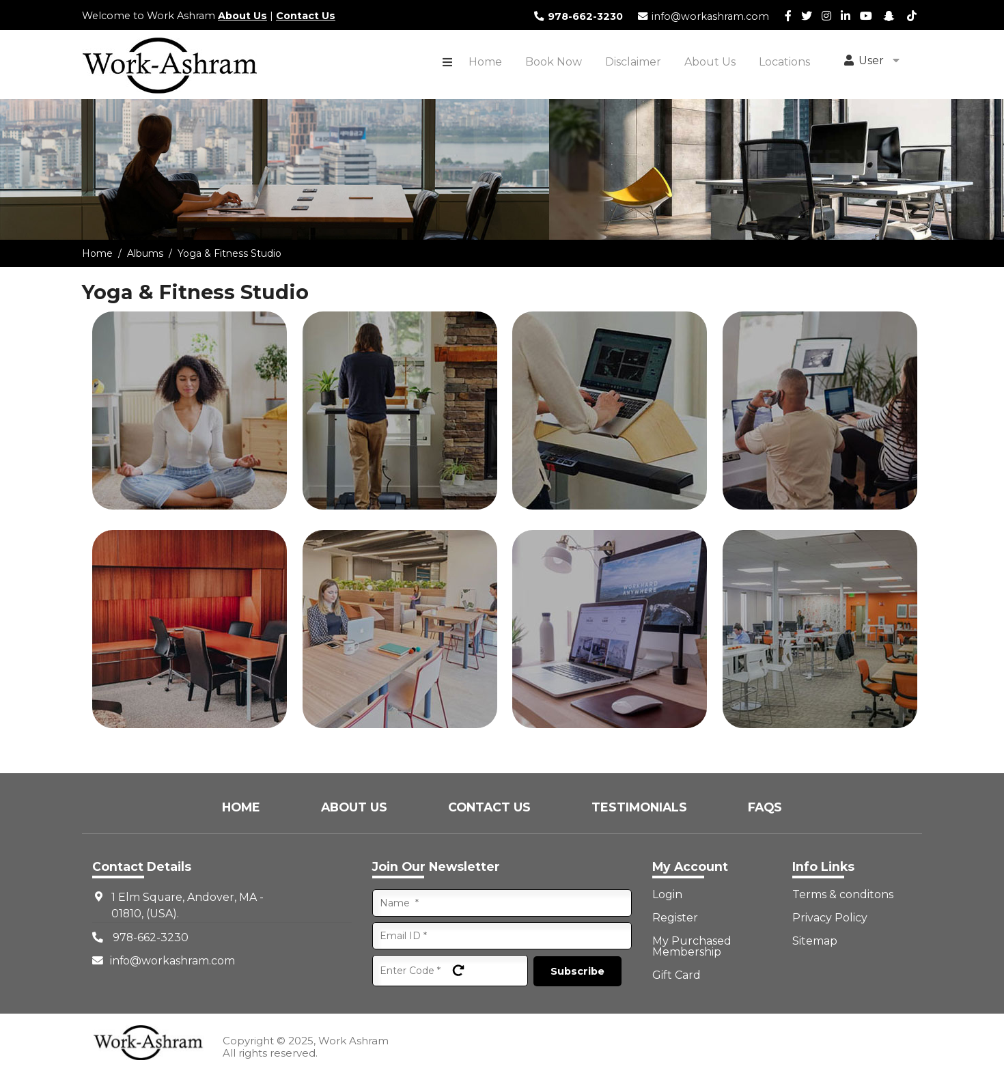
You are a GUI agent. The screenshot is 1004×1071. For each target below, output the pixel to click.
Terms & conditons (842, 894)
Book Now (553, 61)
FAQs (765, 807)
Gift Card (676, 975)
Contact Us (305, 16)
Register (675, 918)
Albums (145, 253)
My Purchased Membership (691, 947)
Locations (784, 61)
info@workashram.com (703, 16)
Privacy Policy (829, 918)
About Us (242, 16)
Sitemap (814, 941)
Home (485, 61)
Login (667, 894)
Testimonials (641, 807)
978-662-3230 (578, 16)
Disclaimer (633, 61)
